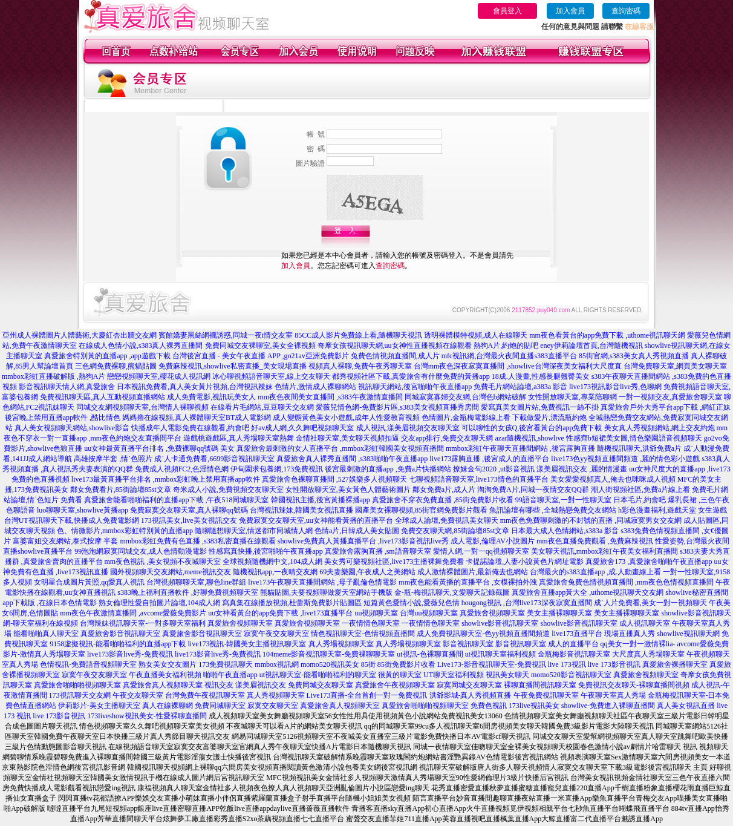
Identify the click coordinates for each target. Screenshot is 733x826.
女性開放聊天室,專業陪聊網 (572, 397)
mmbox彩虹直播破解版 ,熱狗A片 (53, 376)
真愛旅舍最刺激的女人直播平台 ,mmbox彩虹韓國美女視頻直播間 (340, 448)
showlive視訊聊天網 (688, 633)
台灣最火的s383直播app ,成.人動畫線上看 (595, 572)
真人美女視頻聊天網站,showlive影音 (72, 428)
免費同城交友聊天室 (320, 685)
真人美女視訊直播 (686, 705)
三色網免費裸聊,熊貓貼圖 (116, 366)
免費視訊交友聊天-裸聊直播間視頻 (633, 685)
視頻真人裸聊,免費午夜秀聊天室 (360, 366)
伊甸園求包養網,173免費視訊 (276, 469)
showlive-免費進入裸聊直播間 (608, 705)
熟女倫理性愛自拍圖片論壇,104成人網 (159, 602)
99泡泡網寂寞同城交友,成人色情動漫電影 (140, 551)
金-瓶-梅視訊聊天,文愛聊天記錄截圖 (452, 592)
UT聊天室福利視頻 (453, 674)
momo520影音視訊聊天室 (571, 674)
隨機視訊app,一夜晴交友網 (275, 572)
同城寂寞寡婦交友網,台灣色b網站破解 (465, 397)
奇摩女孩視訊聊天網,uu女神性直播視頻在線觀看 (395, 345)
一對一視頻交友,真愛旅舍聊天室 (670, 397)
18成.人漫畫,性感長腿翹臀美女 (541, 376)
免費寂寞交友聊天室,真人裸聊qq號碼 (189, 510)
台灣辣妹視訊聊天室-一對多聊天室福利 (143, 623)
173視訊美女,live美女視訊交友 (189, 520)
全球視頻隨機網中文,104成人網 (272, 561)
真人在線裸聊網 (167, 705)
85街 (368, 664)
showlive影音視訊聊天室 (499, 623)
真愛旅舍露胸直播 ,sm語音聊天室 (378, 551)
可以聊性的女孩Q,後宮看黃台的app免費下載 (531, 428)
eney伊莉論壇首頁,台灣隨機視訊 (591, 345)
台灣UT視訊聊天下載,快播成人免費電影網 (71, 520)
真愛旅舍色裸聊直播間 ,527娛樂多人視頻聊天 (334, 479)
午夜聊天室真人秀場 (613, 695)
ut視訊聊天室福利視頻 (500, 654)
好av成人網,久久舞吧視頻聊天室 (302, 428)
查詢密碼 (625, 11)
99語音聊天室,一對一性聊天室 (563, 500)
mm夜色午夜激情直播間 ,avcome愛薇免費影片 (133, 613)
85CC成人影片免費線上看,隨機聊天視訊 (358, 335)
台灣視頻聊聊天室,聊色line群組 (196, 582)
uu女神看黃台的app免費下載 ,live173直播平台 (280, 613)
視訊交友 (218, 685)
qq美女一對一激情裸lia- (638, 644)
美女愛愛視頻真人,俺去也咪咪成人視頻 (613, 479)
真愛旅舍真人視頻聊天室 (163, 685)
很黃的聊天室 (400, 674)
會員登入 (507, 11)
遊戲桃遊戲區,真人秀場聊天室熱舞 (238, 438)
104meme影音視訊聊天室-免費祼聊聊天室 (328, 654)
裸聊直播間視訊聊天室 (540, 685)
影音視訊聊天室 (468, 644)
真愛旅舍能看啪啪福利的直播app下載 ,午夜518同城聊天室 (176, 500)
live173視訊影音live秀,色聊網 (615, 386)
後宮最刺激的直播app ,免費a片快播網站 (388, 469)
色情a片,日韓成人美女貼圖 (356, 530)
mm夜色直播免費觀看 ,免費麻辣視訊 (594, 541)
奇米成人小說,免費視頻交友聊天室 (228, 489)
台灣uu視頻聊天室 (429, 613)
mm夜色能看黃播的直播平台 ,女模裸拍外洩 (468, 582)
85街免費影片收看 (406, 664)
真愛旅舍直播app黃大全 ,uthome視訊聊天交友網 (587, 592)
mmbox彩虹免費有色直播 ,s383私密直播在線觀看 (197, 541)
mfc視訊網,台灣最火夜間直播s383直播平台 (509, 356)
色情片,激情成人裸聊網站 (315, 386)
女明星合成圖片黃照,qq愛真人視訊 (89, 582)
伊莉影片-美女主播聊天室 (99, 705)
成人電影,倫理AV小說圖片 (493, 541)
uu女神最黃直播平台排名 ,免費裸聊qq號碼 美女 (159, 448)
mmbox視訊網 (277, 664)
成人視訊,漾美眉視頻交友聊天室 (408, 428)
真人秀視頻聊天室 (276, 695)
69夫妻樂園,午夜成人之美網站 (367, 572)
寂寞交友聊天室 (272, 705)
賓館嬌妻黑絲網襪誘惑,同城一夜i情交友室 (225, 335)
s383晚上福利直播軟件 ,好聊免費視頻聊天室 (187, 592)
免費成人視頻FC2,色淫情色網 (182, 469)
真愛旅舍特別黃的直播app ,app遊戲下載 (107, 356)
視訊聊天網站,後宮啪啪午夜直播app (415, 386)
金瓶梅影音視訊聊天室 (574, 654)
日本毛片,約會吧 (639, 500)
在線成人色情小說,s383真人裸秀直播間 (141, 345)
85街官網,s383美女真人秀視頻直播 (634, 356)
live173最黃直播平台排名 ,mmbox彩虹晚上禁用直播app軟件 (165, 479)
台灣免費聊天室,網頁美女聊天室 (675, 366)
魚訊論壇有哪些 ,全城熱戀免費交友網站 (552, 510)
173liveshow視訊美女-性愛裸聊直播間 (146, 716)
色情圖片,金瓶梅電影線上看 (466, 417)
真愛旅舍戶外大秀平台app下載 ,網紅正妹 (666, 407)
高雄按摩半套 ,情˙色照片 (113, 458)
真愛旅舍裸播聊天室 (675, 664)
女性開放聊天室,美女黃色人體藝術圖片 (348, 489)
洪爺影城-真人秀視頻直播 (470, 695)
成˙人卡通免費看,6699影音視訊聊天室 (214, 458)
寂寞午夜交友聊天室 (276, 633)
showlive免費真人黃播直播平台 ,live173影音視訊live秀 (363, 541)
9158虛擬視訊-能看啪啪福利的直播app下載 (118, 644)
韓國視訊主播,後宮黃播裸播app (320, 500)
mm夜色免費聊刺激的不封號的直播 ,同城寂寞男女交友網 (591, 520)
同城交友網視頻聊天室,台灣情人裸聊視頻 (142, 407)
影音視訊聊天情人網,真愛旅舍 (67, 386)
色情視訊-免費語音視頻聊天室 (88, 664)
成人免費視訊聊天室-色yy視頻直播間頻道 (483, 633)
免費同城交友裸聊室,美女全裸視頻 (260, 345)
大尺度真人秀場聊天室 (648, 654)
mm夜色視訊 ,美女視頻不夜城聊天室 (163, 561)
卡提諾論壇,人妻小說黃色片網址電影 (525, 561)
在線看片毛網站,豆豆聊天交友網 (262, 407)
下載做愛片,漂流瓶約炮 (549, 417)
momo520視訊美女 (330, 664)
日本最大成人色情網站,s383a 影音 (565, 530)
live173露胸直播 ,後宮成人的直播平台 (489, 458)
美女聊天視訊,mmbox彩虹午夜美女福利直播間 (605, 551)
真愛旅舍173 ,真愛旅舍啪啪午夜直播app (648, 561)
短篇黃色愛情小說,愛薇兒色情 (411, 602)
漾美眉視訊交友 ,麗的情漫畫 (581, 469)
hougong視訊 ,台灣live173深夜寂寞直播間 (526, 602)
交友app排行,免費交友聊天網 (447, 438)
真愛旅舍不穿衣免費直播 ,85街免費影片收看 (442, 500)
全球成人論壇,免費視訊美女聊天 (446, 520)
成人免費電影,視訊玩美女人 (211, 397)
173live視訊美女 (534, 705)
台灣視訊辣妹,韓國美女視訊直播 (301, 510)
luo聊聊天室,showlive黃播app (82, 510)
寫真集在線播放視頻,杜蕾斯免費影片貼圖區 (292, 602)
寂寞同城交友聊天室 (469, 685)
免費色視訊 (489, 705)
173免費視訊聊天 (225, 664)
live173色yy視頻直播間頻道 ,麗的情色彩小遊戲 (625, 458)
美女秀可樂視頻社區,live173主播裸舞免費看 (394, 561)
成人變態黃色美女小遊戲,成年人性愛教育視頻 (346, 417)
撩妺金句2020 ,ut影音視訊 (494, 469)
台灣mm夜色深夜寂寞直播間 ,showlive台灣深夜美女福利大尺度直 (518, 366)
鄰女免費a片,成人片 (443, 489)
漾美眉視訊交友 (260, 685)
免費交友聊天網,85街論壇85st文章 (455, 530)
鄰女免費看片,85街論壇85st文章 (120, 489)
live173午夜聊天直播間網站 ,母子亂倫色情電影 (322, 582)
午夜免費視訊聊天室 (546, 695)
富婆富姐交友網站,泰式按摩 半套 (65, 541)
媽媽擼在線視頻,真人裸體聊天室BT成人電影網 (196, 417)
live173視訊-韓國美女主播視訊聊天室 (247, 644)
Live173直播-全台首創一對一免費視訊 (367, 695)
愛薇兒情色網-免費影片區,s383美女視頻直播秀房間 (397, 407)
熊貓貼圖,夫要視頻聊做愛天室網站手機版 (326, 592)
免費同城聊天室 (220, 705)
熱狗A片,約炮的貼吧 (506, 345)
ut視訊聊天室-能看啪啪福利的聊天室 (317, 674)
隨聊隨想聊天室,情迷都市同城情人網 (254, 530)
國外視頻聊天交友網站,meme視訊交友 (170, 572)
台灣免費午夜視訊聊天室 (205, 695)
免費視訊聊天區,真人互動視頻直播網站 (102, 397)
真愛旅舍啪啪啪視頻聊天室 (77, 685)
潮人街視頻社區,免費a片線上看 (640, 489)
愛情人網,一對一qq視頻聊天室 (481, 551)
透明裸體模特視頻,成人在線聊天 (475, 335)
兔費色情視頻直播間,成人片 (395, 356)
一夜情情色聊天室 (371, 623)
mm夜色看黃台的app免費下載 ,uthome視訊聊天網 (607, 335)
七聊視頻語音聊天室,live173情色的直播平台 (479, 479)
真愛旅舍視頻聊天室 (492, 613)
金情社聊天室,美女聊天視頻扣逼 (347, 438)
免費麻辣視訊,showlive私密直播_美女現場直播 (232, 366)
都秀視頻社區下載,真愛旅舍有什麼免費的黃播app (410, 376)
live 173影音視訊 (614, 664)
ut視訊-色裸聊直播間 (430, 654)
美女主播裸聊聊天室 (559, 613)
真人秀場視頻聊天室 (341, 644)
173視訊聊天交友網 (80, 695)
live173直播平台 (577, 633)
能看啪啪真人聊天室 (46, 633)
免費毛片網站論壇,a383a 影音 (520, 386)
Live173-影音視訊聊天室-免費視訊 (491, 664)
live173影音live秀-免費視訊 (130, 654)
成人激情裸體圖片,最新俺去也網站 (472, 572)
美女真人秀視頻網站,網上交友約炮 (659, 428)
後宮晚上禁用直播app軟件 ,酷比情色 (62, 417)
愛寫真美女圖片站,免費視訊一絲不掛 (540, 407)
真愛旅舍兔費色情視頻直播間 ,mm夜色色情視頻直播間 (626, 582)
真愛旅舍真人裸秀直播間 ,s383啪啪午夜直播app (352, 458)
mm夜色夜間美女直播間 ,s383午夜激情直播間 (330, 397)
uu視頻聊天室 (376, 613)
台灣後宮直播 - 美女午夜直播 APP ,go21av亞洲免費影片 (260, 356)
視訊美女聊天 (507, 674)
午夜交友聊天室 (137, 695)
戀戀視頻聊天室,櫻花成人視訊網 (158, 376)
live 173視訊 (567, 664)
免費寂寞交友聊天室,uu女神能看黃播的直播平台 (316, 520)
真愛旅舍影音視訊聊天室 (120, 633)
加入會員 (570, 11)
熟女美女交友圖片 (167, 664)
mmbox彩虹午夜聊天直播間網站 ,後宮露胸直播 (520, 448)
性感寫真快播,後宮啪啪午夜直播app (265, 551)
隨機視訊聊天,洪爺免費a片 (639, 448)
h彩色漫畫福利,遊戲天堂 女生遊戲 (672, 510)
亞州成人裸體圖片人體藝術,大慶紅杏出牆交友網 (79, 335)
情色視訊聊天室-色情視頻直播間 (363, 633)
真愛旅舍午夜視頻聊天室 (395, 685)
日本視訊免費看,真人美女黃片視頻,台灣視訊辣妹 (195, 386)
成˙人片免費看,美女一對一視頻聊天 (650, 602)
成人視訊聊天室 (644, 623)
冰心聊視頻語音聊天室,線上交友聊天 (271, 376)
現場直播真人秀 (629, 633)
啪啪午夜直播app (230, 674)
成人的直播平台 (573, 644)
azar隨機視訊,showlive (529, 438)
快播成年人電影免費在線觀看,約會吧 (190, 428)
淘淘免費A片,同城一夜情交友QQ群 (533, 489)
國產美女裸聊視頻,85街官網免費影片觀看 (421, 510)
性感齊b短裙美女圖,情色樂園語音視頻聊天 (634, 438)
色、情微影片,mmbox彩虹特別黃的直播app (125, 530)
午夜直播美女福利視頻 (165, 674)
